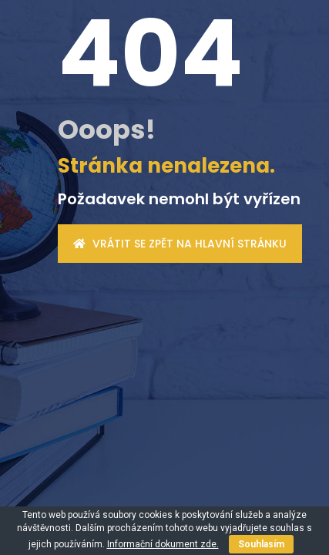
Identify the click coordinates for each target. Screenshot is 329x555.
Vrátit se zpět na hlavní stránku (180, 243)
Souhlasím (261, 544)
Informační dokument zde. (163, 544)
